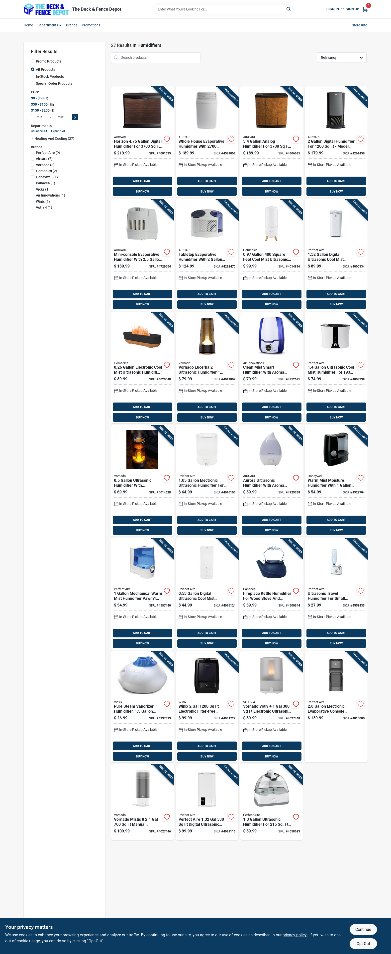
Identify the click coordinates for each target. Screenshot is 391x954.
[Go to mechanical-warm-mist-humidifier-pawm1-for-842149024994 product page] (142, 594)
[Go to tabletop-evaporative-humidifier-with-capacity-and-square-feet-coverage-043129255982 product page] (207, 255)
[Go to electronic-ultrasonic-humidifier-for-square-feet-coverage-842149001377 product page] (207, 481)
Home (28, 25)
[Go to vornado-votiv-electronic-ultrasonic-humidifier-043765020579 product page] (271, 707)
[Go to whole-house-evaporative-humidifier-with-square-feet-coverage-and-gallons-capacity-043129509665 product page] (207, 142)
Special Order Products (54, 83)
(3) (45, 165)
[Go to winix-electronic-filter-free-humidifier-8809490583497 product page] (207, 707)
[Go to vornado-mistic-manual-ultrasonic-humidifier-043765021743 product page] (142, 802)
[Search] (289, 9)
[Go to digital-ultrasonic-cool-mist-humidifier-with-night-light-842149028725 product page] (336, 255)
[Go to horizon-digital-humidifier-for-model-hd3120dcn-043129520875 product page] (142, 142)
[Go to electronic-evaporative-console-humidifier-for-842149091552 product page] (336, 707)
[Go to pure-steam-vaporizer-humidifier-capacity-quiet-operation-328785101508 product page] (142, 707)
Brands (72, 25)
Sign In (332, 9)
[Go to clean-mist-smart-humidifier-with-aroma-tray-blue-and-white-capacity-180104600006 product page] (271, 368)
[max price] (60, 117)
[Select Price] (75, 117)
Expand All (58, 131)
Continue (363, 929)
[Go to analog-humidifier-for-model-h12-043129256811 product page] (271, 142)
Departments (47, 25)
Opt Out (363, 943)
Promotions (91, 25)
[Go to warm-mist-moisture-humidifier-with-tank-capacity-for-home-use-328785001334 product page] (336, 481)
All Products (45, 69)
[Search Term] (223, 9)
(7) (44, 159)
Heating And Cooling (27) (54, 138)
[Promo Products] (32, 61)
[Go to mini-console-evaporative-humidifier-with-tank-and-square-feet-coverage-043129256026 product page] (142, 255)
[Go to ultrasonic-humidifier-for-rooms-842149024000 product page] (271, 802)
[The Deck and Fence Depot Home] (46, 9)
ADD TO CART (142, 181)
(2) (46, 171)
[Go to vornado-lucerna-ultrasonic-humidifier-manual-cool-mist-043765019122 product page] (207, 368)
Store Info (360, 25)
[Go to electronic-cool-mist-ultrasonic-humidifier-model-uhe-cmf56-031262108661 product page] (142, 368)
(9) (48, 153)
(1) (47, 177)
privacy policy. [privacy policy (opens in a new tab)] (295, 935)
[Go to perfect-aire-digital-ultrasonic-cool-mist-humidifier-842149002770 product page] (207, 802)
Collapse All (39, 131)
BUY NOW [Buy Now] (142, 191)
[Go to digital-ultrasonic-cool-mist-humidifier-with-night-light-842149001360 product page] (207, 594)
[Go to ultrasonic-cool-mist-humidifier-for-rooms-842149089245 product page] (336, 368)
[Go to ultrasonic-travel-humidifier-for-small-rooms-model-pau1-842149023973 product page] (336, 594)
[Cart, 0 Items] (365, 9)
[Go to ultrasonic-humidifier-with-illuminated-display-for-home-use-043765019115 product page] (142, 481)
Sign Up (352, 9)
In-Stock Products (50, 76)
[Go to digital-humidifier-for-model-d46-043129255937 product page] (336, 142)
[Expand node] (33, 138)
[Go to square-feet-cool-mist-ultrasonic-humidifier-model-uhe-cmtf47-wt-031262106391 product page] (271, 255)
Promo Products (48, 61)
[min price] (39, 117)
